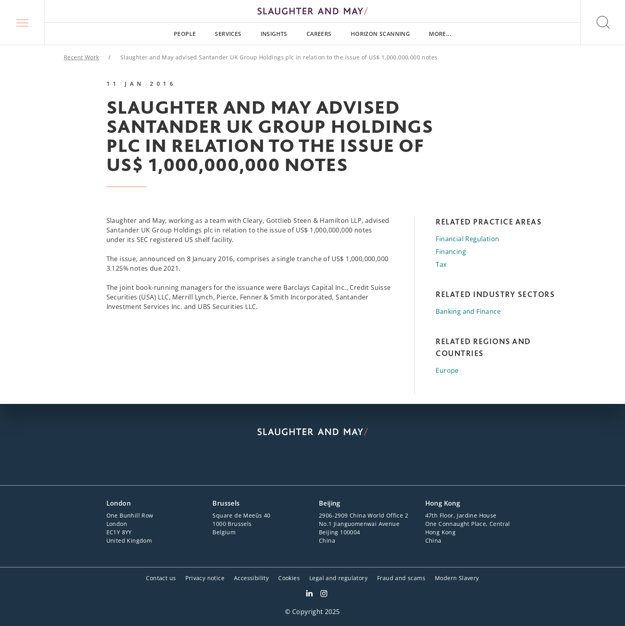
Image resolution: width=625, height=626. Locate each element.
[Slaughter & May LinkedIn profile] (309, 594)
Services (228, 33)
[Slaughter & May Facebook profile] (323, 594)
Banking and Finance (468, 311)
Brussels (226, 503)
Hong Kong (442, 503)
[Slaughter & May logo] (312, 11)
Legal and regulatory (338, 578)
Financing (451, 251)
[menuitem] (185, 34)
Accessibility (251, 578)
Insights (274, 33)
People (185, 33)
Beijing (329, 503)
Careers (319, 33)
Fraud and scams (401, 578)
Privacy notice (204, 578)
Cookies (289, 578)
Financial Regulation (467, 238)
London (118, 503)
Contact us (161, 578)
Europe (447, 370)
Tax (441, 264)
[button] (22, 22)
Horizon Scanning (380, 33)
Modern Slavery (457, 578)
